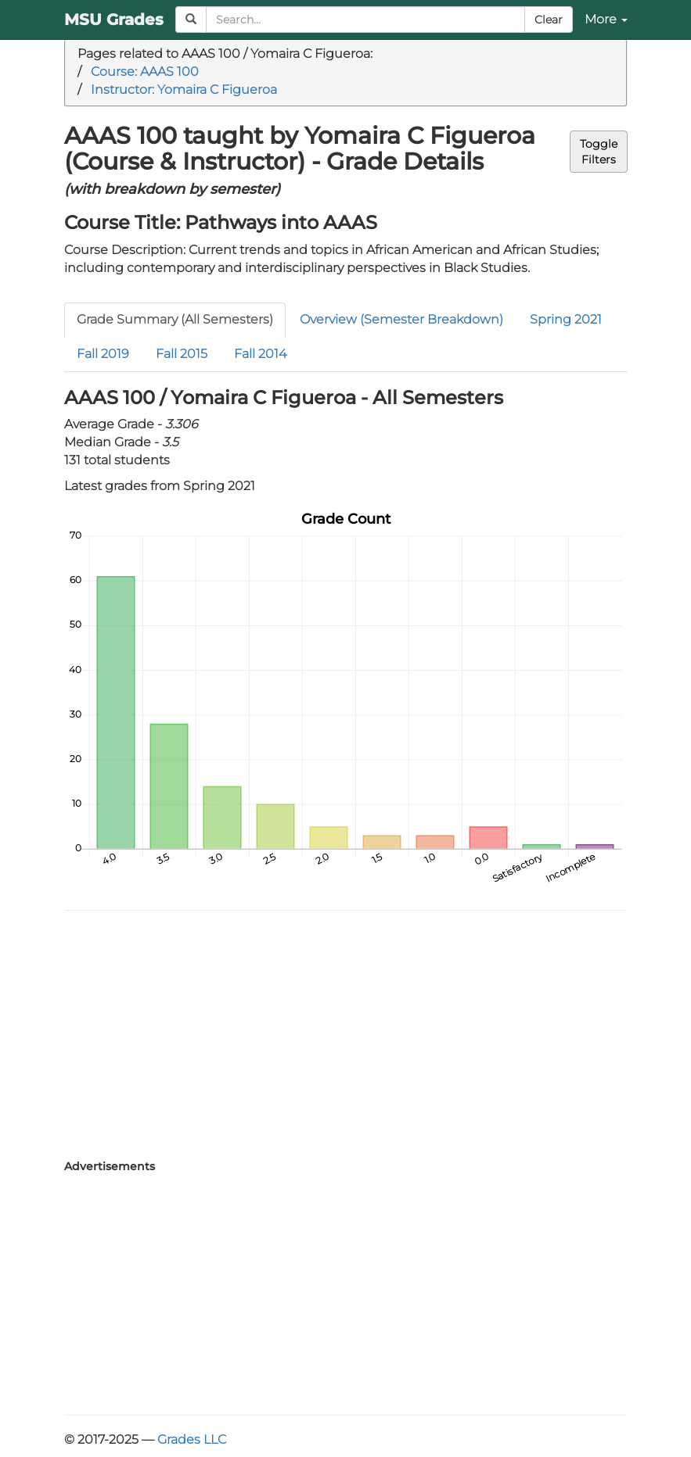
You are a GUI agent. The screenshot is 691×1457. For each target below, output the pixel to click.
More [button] (606, 19)
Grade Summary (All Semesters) (175, 319)
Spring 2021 (566, 319)
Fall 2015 (181, 353)
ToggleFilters (598, 151)
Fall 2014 (260, 353)
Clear (548, 20)
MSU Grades (114, 19)
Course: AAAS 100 (145, 71)
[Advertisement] (346, 1035)
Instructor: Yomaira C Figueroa (184, 89)
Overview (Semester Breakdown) (401, 319)
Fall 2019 (103, 353)
